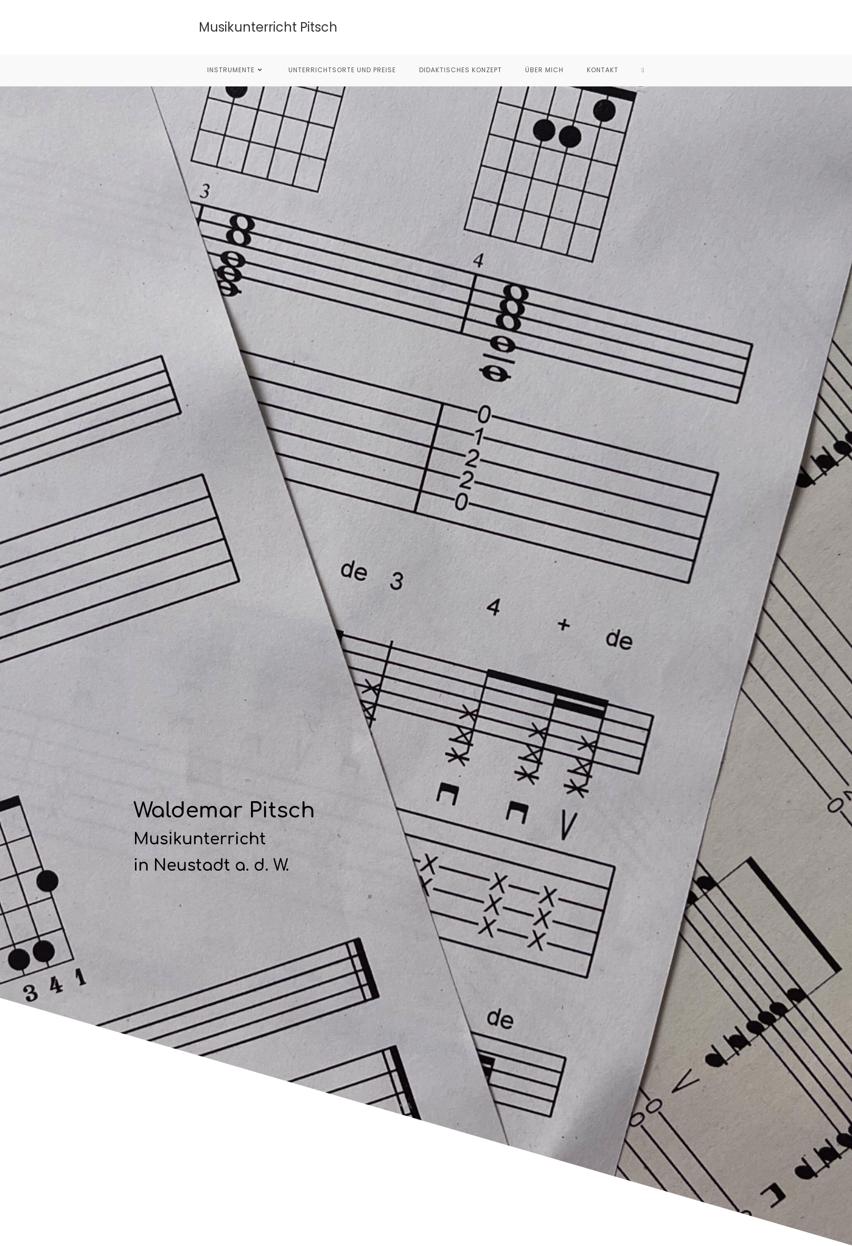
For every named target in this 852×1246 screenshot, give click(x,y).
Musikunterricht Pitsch (268, 27)
